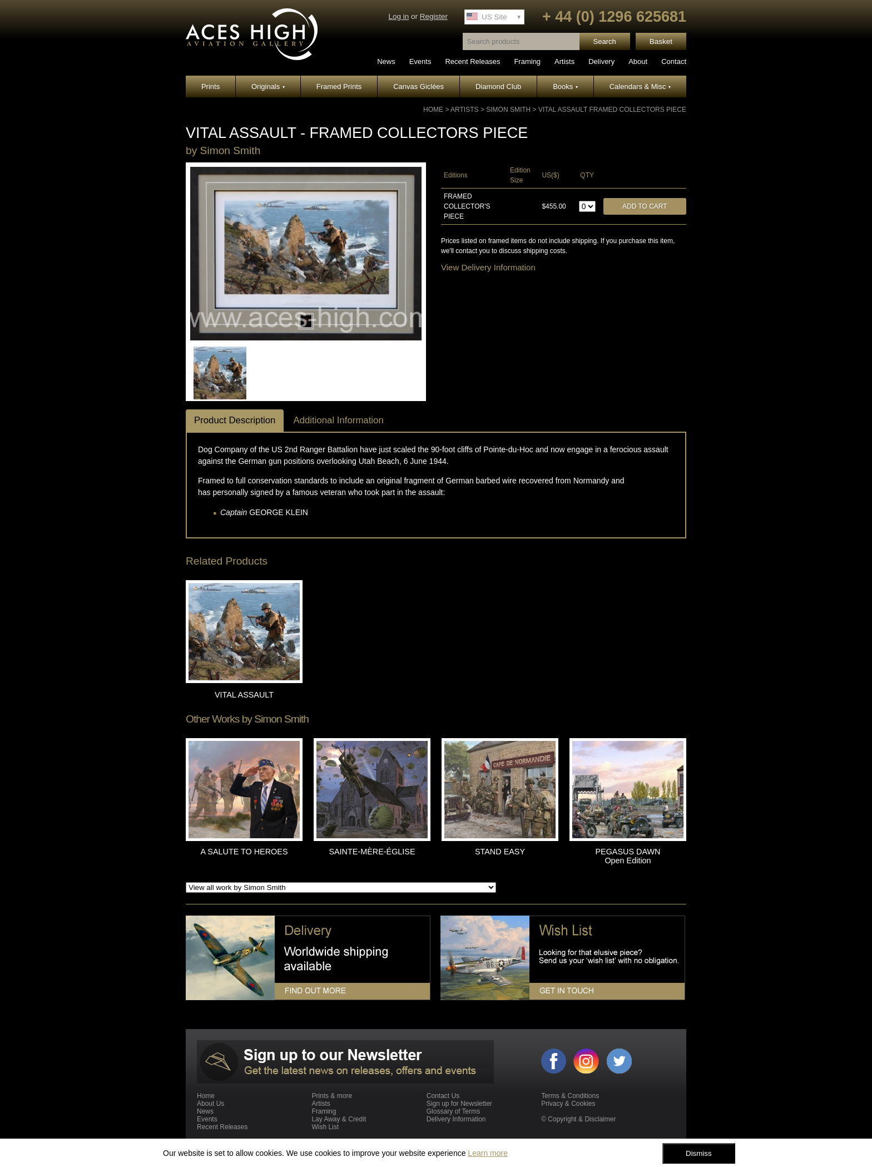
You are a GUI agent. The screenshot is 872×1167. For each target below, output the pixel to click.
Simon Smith (508, 109)
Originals (268, 86)
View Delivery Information (488, 267)
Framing (527, 61)
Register (434, 16)
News (386, 61)
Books (565, 86)
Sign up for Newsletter (459, 1103)
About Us (210, 1103)
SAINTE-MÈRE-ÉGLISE (372, 851)
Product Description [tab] (234, 420)
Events (420, 61)
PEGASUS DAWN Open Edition (627, 856)
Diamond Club (498, 86)
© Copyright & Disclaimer (578, 1119)
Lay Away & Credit (338, 1119)
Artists (564, 61)
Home (433, 109)
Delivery (601, 61)
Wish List (325, 1127)
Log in (398, 16)
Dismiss (699, 1153)
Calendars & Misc (640, 86)
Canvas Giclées (418, 86)
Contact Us (443, 1096)
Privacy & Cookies (568, 1103)
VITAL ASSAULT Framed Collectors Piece (612, 109)
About (637, 61)
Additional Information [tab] (338, 420)
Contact (673, 61)
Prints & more (331, 1096)
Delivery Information (456, 1119)
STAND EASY (500, 851)
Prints (210, 86)
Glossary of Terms (453, 1111)
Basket (661, 41)
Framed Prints (339, 86)
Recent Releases (472, 61)
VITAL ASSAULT (244, 694)
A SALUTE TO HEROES (244, 851)
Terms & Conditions (570, 1096)
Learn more (488, 1153)
